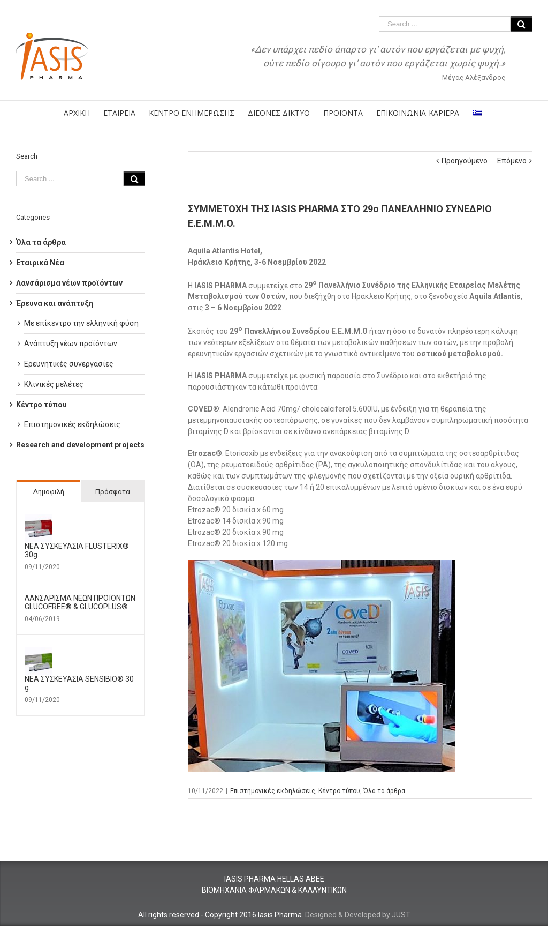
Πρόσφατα (112, 492)
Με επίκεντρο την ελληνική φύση (81, 323)
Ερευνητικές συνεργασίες (68, 364)
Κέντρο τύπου (339, 791)
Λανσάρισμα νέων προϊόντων (69, 283)
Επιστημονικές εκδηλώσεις (272, 791)
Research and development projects (80, 444)
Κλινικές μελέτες (53, 384)
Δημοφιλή (48, 492)
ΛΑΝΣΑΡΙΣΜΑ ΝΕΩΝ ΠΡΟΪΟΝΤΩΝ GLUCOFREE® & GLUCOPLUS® (80, 602)
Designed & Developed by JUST (357, 914)
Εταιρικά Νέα (40, 262)
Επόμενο (512, 160)
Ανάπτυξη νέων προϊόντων (70, 343)
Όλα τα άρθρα (384, 791)
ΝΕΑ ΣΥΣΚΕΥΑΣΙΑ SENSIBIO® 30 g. (79, 683)
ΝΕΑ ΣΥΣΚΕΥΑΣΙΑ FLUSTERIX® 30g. (77, 550)
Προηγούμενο (465, 160)
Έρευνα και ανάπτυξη (54, 303)
